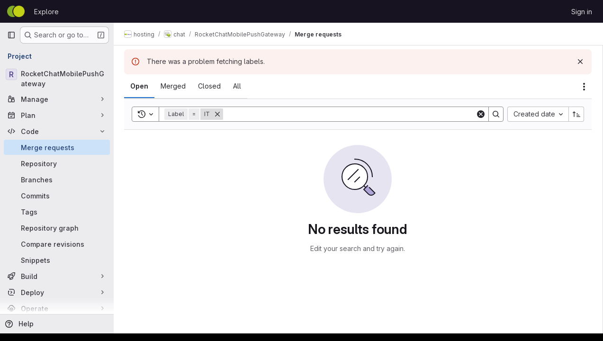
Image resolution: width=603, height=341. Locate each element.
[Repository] (57, 163)
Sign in (581, 12)
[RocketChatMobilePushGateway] (57, 78)
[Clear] (480, 114)
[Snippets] (57, 260)
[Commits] (57, 195)
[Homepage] (16, 11)
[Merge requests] (57, 147)
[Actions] (584, 86)
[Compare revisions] (57, 243)
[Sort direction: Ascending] (576, 114)
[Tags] (57, 211)
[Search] (350, 114)
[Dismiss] (580, 61)
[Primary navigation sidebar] (11, 35)
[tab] (140, 86)
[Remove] (218, 114)
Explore (46, 12)
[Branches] (57, 179)
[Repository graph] (57, 227)
